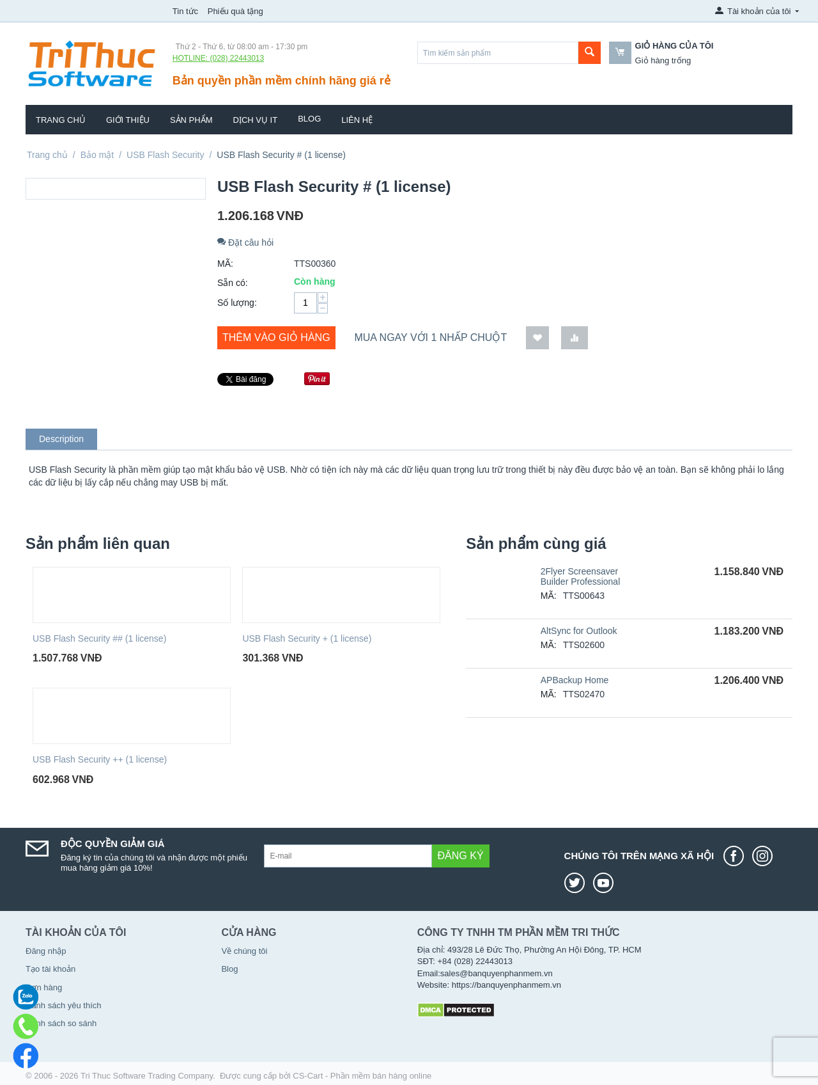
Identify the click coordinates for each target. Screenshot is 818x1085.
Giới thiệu (128, 120)
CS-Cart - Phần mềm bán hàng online (362, 1076)
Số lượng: (237, 302)
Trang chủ (61, 120)
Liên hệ (357, 120)
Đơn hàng (44, 987)
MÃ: (225, 263)
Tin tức (185, 11)
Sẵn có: (232, 283)
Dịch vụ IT (255, 120)
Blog (309, 118)
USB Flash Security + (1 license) (306, 638)
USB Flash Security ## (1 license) (99, 638)
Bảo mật (97, 155)
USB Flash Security (165, 155)
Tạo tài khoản (50, 969)
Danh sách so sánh (61, 1023)
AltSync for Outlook (579, 631)
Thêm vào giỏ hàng (276, 337)
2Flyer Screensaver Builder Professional (581, 576)
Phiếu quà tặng (235, 11)
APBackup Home (575, 680)
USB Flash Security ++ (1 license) (100, 759)
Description (61, 439)
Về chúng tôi (244, 951)
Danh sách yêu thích (64, 1005)
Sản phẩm (191, 120)
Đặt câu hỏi (245, 242)
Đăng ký (461, 855)
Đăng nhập (46, 951)
